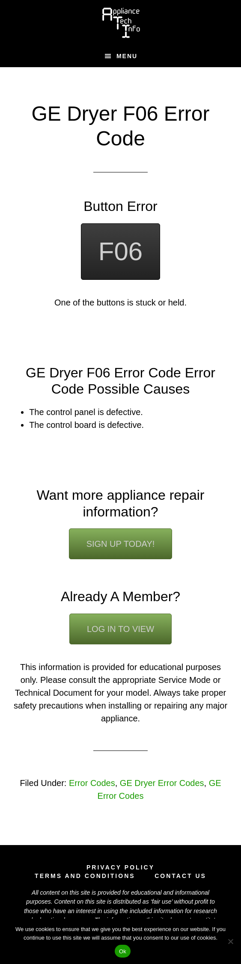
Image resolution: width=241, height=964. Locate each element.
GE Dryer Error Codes (162, 783)
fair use (162, 901)
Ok (122, 951)
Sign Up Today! (120, 544)
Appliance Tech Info (120, 22)
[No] (230, 941)
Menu (126, 56)
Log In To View (120, 629)
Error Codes (92, 783)
